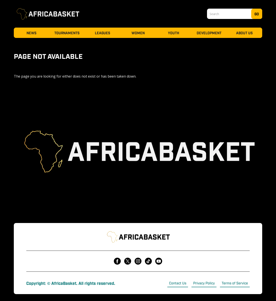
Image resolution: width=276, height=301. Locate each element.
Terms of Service (235, 283)
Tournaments (67, 33)
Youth (173, 33)
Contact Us (177, 283)
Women (138, 33)
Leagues (102, 33)
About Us (244, 33)
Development (209, 33)
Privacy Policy (204, 283)
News (31, 33)
